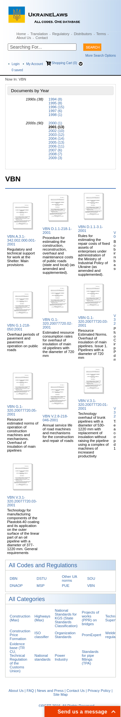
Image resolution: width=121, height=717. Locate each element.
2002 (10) (56, 131)
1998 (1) (55, 115)
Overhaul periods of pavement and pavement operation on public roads (23, 342)
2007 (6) (55, 150)
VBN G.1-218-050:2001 (18, 327)
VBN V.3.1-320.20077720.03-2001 (22, 501)
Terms (101, 34)
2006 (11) (56, 146)
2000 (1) (55, 123)
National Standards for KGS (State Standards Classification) (66, 618)
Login (15, 64)
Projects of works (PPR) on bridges (90, 618)
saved (17, 70)
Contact (41, 38)
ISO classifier (42, 635)
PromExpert (91, 635)
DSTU (42, 578)
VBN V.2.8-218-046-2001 (55, 418)
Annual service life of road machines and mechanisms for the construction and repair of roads (58, 433)
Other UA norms (69, 578)
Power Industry (61, 657)
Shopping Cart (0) (64, 63)
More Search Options (101, 55)
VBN (91, 586)
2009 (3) (55, 158)
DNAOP (16, 586)
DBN (13, 578)
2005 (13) (56, 142)
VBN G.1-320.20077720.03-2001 (93, 321)
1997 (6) (55, 111)
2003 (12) (56, 135)
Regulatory (60, 34)
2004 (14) (56, 138)
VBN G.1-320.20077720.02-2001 (57, 323)
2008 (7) (55, 154)
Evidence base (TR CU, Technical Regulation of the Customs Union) (18, 657)
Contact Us (75, 691)
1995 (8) (55, 103)
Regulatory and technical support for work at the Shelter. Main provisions (21, 257)
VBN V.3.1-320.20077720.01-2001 (93, 404)
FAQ (30, 691)
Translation (39, 34)
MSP (41, 586)
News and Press (50, 691)
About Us (23, 38)
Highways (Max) (42, 618)
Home (21, 34)
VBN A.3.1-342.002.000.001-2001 (21, 240)
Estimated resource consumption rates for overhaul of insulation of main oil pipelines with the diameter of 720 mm (58, 344)
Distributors (83, 34)
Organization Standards (65, 635)
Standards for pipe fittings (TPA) (90, 657)
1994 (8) (55, 99)
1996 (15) (56, 107)
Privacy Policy (99, 691)
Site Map (60, 694)
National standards (43, 657)
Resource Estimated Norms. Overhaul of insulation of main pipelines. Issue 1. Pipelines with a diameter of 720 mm (92, 344)
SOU (91, 578)
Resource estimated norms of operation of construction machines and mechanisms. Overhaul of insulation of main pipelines (22, 434)
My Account (34, 64)
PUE (65, 586)
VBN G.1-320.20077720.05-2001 (22, 410)
